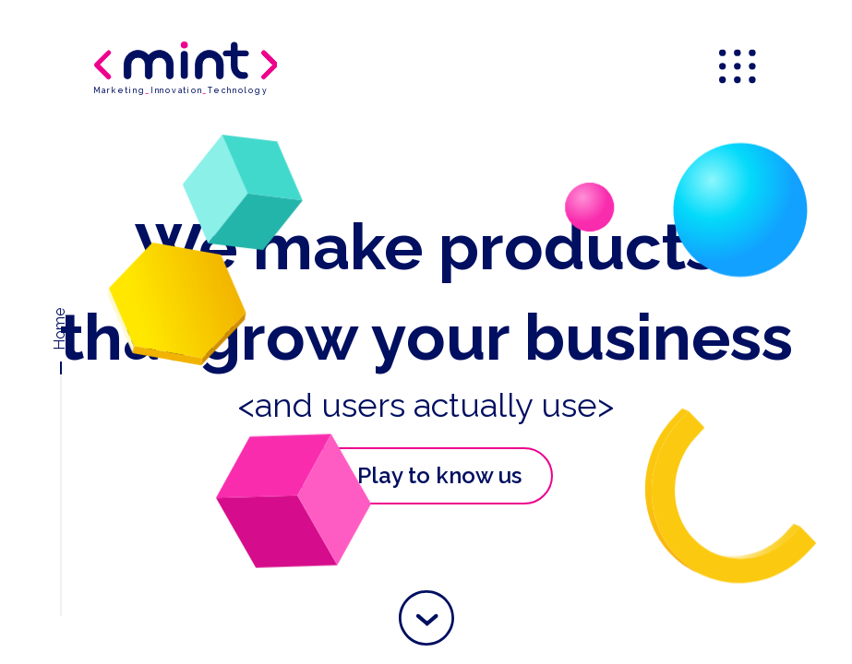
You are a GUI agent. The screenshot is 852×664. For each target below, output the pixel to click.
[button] (426, 618)
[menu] (739, 68)
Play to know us (417, 475)
